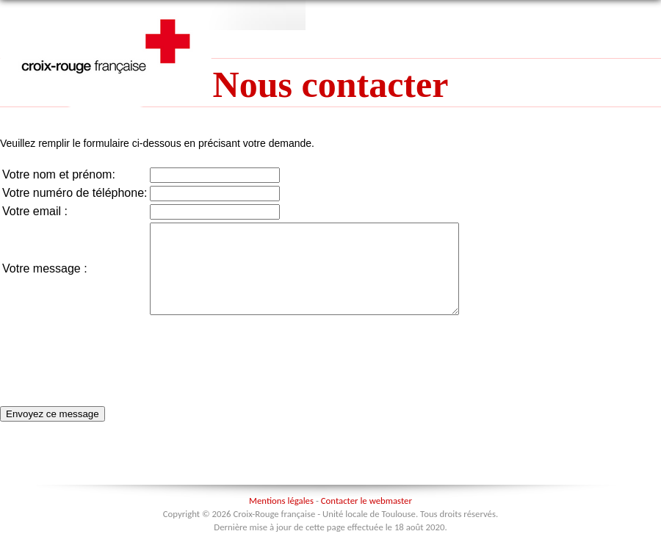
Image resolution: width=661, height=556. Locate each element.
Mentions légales (281, 518)
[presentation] (261, 364)
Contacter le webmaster (366, 518)
